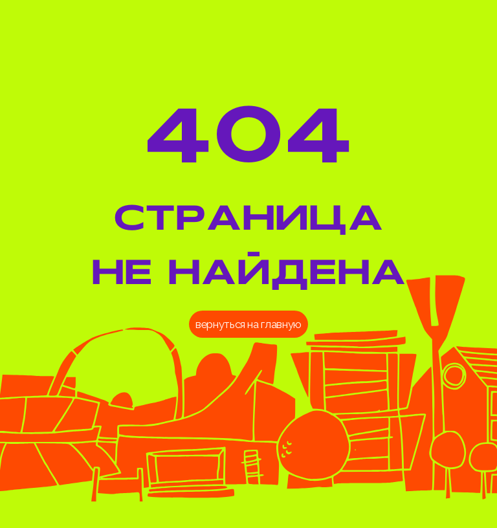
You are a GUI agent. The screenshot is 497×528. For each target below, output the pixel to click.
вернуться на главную (248, 324)
